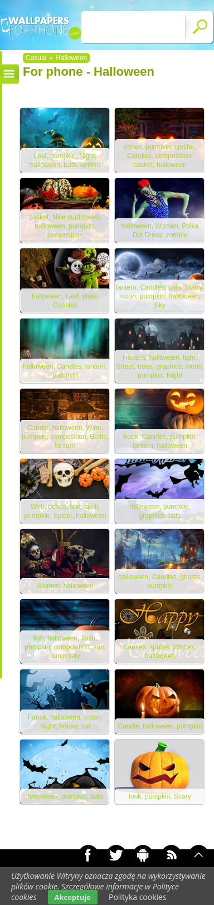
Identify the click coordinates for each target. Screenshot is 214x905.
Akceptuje (73, 897)
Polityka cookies (138, 897)
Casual (36, 58)
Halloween (71, 58)
